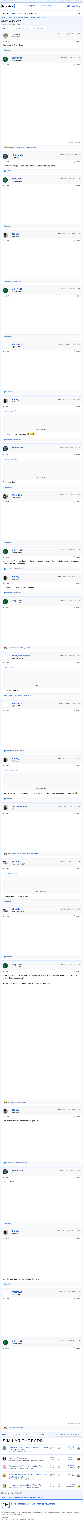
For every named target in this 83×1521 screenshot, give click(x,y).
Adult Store (50, 1504)
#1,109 (78, 454)
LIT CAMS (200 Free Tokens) (56, 1)
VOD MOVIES (78, 1)
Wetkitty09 (6, 24)
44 (19, 28)
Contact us (4, 1519)
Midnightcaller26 (13, 1487)
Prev (4, 28)
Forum (40, 1504)
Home (5, 13)
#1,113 (78, 607)
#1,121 (78, 1117)
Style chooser (5, 1517)
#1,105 (78, 241)
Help (29, 1519)
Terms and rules (13, 1519)
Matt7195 (72, 1476)
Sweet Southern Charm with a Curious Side (25, 1466)
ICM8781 (72, 1468)
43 (16, 28)
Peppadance (71, 1459)
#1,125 (78, 1348)
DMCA (16, 1514)
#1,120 (78, 971)
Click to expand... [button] (41, 429)
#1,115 (78, 710)
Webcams (31, 1504)
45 (23, 28)
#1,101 (78, 41)
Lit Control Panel (74, 6)
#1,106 (78, 296)
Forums (15, 13)
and (13, 281)
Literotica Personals (30, 1452)
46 (27, 28)
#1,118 (78, 868)
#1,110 (78, 502)
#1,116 (78, 765)
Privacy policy (23, 1519)
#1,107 (78, 351)
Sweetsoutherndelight (15, 1460)
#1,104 (78, 185)
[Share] (74, 41)
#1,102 (78, 65)
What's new (28, 13)
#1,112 (78, 583)
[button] (32, 5)
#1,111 (78, 557)
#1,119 (78, 916)
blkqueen (11, 1468)
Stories (21, 1504)
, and (18, 569)
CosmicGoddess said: (11, 873)
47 (31, 28)
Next (42, 28)
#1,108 (78, 406)
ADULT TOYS (68, 1)
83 (38, 28)
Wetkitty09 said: (10, 459)
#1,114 (78, 662)
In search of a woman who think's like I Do (25, 1485)
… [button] (12, 28)
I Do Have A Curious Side (19, 1458)
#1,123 (78, 1238)
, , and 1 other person (22, 147)
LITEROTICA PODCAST (7, 1)
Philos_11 (12, 1452)
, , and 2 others (23, 854)
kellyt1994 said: (9, 411)
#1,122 (78, 1177)
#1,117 (78, 813)
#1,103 (78, 162)
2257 (20, 1514)
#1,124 (78, 1299)
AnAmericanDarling (14, 1479)
